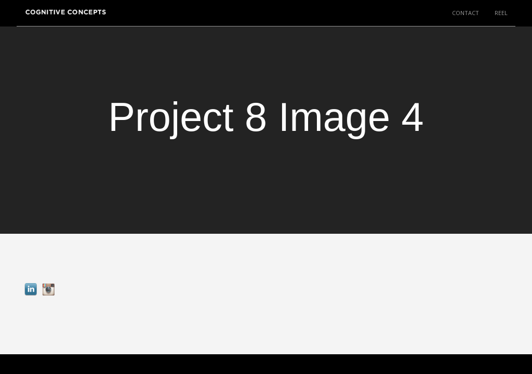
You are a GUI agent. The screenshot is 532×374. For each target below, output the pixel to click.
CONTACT (465, 13)
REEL (501, 13)
